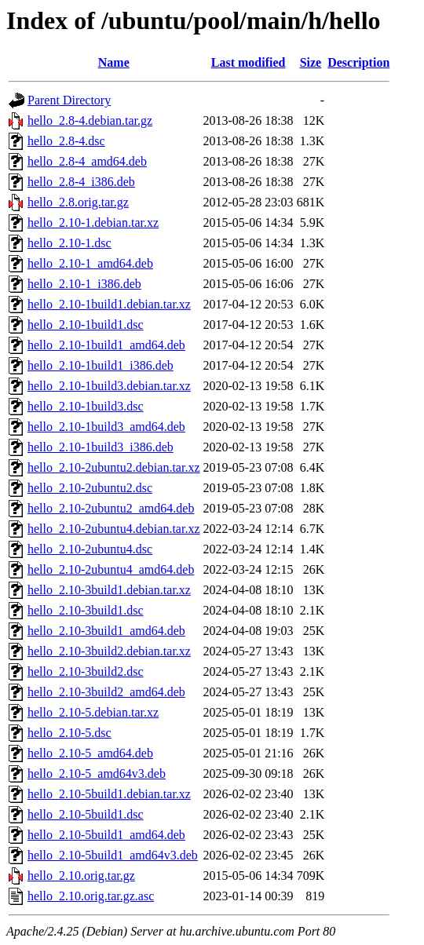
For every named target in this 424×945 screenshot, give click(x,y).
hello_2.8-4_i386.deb (81, 181)
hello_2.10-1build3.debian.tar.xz (109, 385)
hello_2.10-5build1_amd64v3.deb (112, 855)
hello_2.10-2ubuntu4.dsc (89, 549)
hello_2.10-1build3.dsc (85, 406)
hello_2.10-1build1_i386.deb (100, 365)
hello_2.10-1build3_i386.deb (100, 447)
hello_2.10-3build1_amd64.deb (106, 630)
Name (114, 62)
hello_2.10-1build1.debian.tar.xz (109, 304)
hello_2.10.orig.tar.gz (81, 875)
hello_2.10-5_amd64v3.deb (96, 773)
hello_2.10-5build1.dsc (85, 814)
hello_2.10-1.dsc (69, 243)
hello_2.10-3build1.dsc (85, 610)
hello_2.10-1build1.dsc (85, 324)
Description (358, 62)
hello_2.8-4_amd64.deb (87, 161)
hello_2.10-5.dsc (69, 732)
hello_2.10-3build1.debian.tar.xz (109, 590)
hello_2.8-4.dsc (66, 141)
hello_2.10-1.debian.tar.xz (93, 222)
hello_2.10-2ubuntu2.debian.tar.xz (113, 467)
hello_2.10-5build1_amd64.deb (106, 834)
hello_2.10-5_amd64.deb (90, 753)
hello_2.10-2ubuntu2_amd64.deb (110, 508)
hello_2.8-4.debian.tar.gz (89, 120)
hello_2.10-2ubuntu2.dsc (89, 487)
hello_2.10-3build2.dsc (85, 671)
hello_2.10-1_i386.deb (84, 283)
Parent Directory (69, 100)
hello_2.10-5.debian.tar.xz (93, 712)
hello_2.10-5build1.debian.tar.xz (109, 794)
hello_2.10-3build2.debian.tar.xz (109, 651)
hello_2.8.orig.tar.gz (78, 202)
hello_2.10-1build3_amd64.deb (106, 426)
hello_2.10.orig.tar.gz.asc (90, 896)
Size (311, 62)
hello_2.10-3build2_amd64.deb (106, 692)
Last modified (248, 62)
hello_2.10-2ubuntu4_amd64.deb (110, 569)
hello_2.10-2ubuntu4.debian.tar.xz (113, 528)
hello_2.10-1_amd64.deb (90, 263)
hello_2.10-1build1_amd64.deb (106, 345)
